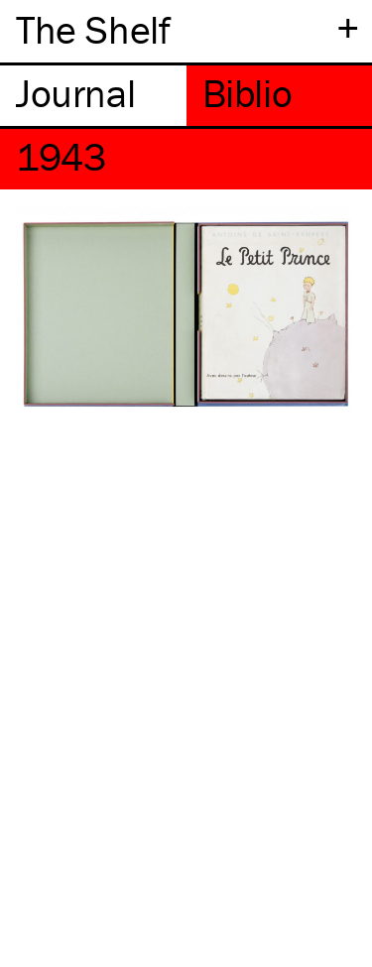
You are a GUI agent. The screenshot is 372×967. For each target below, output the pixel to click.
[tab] (93, 95)
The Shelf (93, 29)
